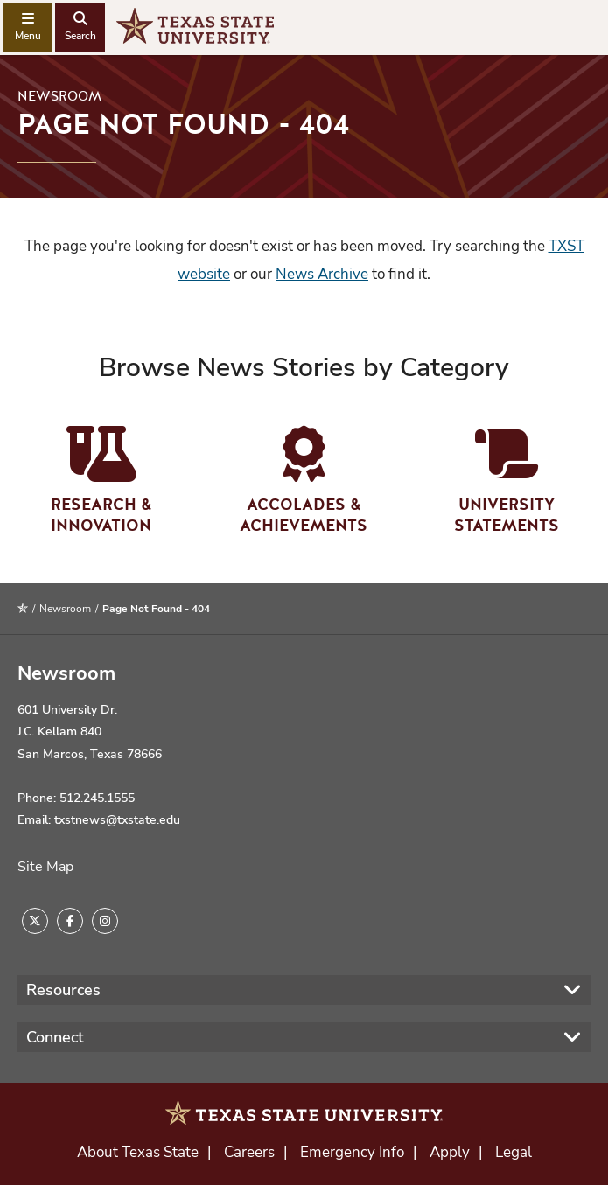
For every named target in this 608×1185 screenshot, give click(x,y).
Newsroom (59, 96)
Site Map (45, 866)
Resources (63, 989)
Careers (249, 1152)
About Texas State (138, 1152)
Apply (450, 1152)
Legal (513, 1152)
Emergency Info (352, 1152)
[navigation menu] (27, 27)
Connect (55, 1037)
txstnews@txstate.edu (117, 820)
